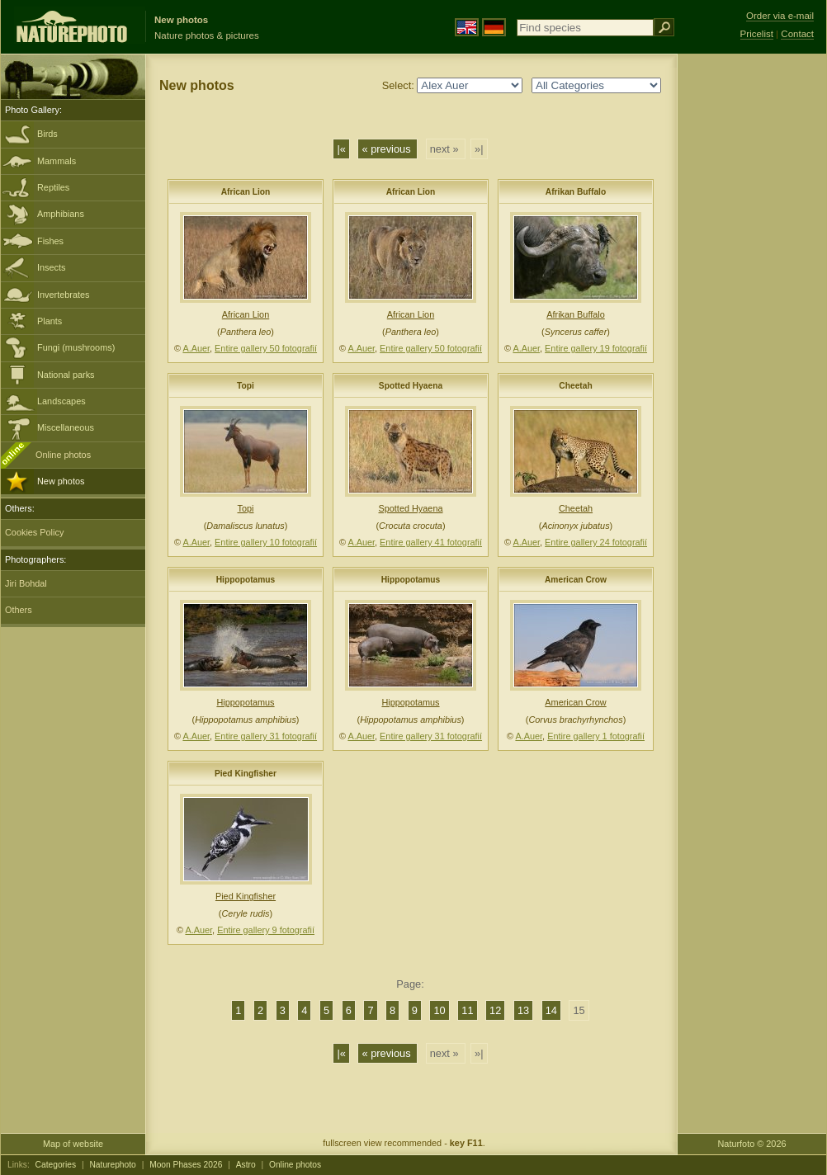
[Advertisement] (752, 317)
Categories (56, 1164)
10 (439, 1010)
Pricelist (756, 34)
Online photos (63, 455)
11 (467, 1010)
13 (523, 1010)
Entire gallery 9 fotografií (265, 930)
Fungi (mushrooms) (76, 347)
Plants (49, 321)
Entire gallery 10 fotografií (266, 542)
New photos (60, 481)
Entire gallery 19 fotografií (596, 348)
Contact (797, 34)
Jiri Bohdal (26, 583)
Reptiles (53, 187)
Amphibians (60, 214)
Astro (246, 1164)
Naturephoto (112, 1164)
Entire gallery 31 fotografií (266, 736)
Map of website (73, 1144)
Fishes (50, 241)
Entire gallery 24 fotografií (596, 542)
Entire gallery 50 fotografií (266, 348)
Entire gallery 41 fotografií (431, 542)
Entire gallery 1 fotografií (596, 736)
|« (341, 149)
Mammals (56, 161)
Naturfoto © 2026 (752, 1144)
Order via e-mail (780, 16)
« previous (388, 149)
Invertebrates (63, 295)
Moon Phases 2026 (185, 1164)
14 (551, 1010)
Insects (51, 267)
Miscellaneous (65, 427)
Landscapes (61, 401)
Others (18, 610)
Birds (47, 134)
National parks (66, 375)
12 (495, 1010)
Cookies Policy (34, 532)
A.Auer (196, 348)
